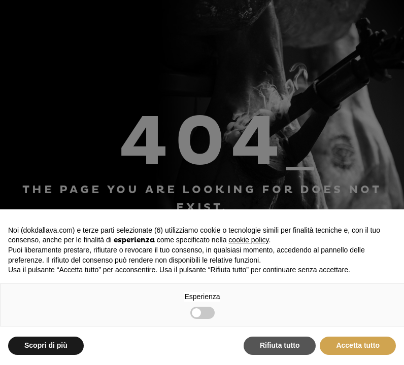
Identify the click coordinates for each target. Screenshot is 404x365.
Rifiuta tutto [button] (280, 345)
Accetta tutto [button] (358, 345)
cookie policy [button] (248, 240)
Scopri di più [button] (46, 345)
